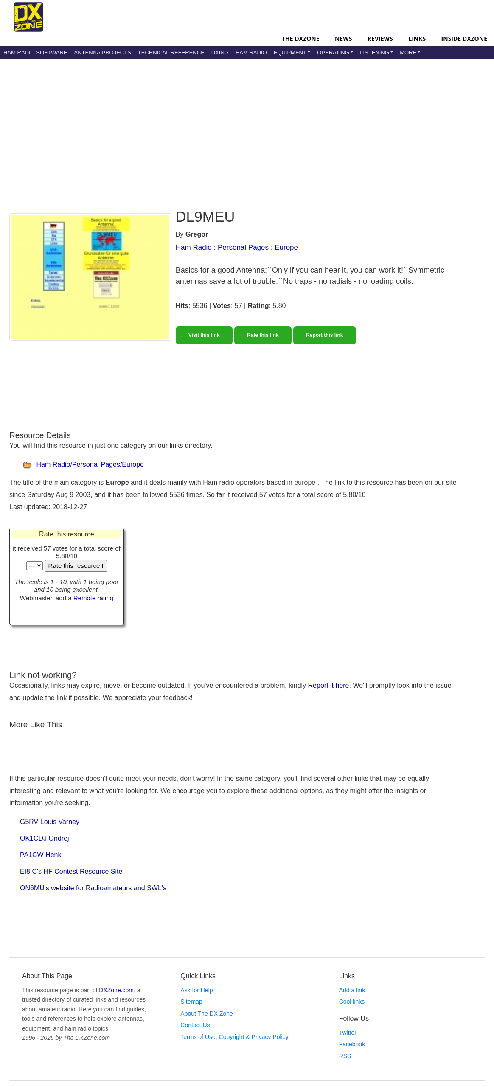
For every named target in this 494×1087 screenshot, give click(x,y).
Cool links (352, 1001)
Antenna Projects (102, 52)
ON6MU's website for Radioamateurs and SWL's (93, 888)
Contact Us (195, 1025)
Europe (286, 247)
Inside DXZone (464, 38)
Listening (374, 52)
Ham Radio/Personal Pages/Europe (89, 465)
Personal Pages (243, 247)
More (408, 52)
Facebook (352, 1044)
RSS (345, 1056)
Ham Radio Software (35, 52)
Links (417, 38)
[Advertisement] (215, 127)
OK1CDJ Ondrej (44, 838)
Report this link (324, 335)
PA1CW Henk (41, 854)
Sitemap (191, 1001)
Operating (333, 52)
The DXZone (300, 38)
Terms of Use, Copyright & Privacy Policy (234, 1036)
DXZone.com (116, 990)
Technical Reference (171, 52)
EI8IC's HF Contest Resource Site (71, 871)
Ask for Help (196, 990)
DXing (220, 52)
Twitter (347, 1032)
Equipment (290, 52)
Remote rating (93, 597)
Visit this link (204, 335)
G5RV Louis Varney (49, 821)
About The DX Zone (206, 1013)
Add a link (352, 990)
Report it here (328, 685)
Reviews (380, 38)
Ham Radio (251, 52)
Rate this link (263, 335)
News (343, 38)
